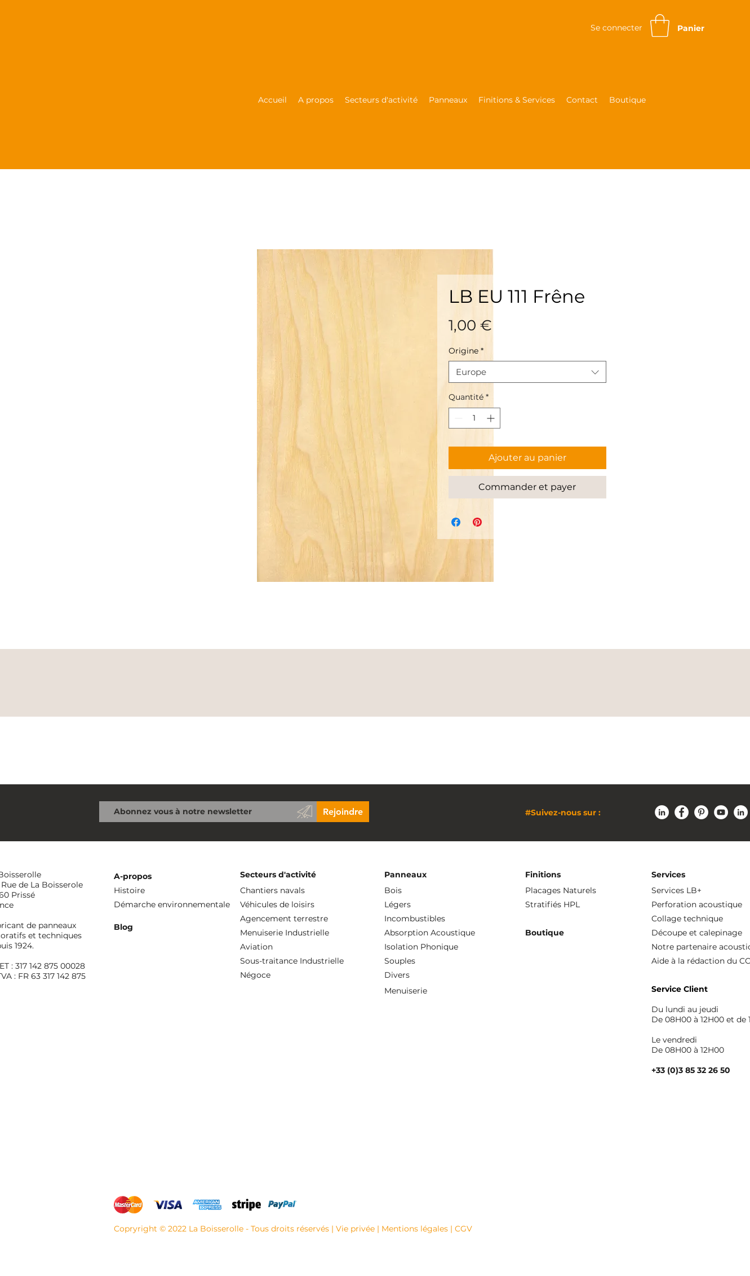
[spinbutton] (474, 418)
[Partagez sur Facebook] (456, 522)
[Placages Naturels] (581, 891)
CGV (463, 1229)
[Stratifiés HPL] (583, 905)
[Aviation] (296, 947)
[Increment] (492, 418)
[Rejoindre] (343, 811)
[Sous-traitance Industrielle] (320, 961)
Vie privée (355, 1229)
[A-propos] (170, 876)
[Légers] (440, 905)
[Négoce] (320, 975)
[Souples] (440, 961)
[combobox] (527, 372)
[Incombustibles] (440, 919)
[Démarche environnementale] (172, 905)
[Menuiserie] (440, 991)
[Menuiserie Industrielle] (296, 933)
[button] (659, 25)
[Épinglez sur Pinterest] (477, 522)
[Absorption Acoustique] (440, 933)
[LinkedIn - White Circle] (662, 812)
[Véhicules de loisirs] (296, 905)
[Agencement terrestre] (296, 919)
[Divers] (440, 975)
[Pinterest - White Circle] (701, 812)
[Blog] (170, 927)
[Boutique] (581, 933)
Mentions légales (414, 1229)
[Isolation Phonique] (440, 947)
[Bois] (440, 891)
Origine (466, 351)
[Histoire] (170, 891)
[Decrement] (457, 418)
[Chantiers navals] (296, 891)
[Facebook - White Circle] (681, 812)
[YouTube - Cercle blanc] (721, 812)
